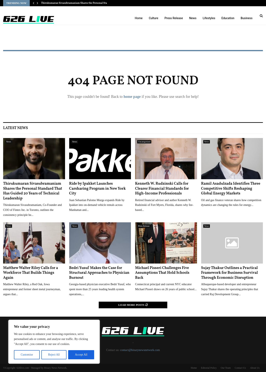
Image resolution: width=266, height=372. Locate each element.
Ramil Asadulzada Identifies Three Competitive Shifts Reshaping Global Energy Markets (230, 188)
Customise (27, 354)
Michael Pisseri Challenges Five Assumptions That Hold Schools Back (162, 272)
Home (139, 18)
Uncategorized (144, 142)
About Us (255, 367)
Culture (153, 18)
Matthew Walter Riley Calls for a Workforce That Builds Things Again (30, 272)
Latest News (15, 128)
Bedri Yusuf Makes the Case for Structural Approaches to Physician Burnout (99, 272)
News (192, 18)
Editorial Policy (209, 367)
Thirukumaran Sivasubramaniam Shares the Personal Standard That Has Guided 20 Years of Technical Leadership (32, 191)
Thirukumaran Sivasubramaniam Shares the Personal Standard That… (81, 3)
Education (228, 18)
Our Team (226, 367)
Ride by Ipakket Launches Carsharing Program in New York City (97, 188)
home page (132, 97)
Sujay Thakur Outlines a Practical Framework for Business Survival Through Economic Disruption (229, 272)
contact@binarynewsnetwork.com (140, 350)
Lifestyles (209, 18)
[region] (54, 342)
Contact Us (240, 367)
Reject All (54, 354)
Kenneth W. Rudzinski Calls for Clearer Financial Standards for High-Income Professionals (162, 188)
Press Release (173, 18)
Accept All (81, 354)
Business (246, 18)
